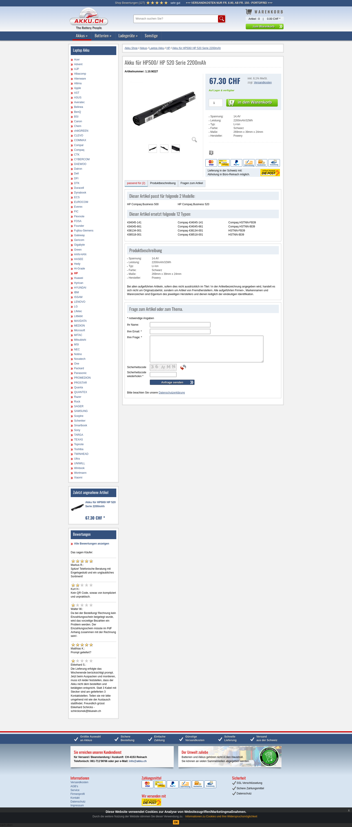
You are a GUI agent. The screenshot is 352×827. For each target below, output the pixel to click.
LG (76, 306)
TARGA (78, 434)
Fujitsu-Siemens (83, 230)
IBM (76, 292)
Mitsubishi (80, 339)
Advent (78, 64)
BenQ (77, 111)
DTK (76, 183)
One (76, 363)
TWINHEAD (81, 454)
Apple (77, 88)
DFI (76, 178)
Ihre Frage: (134, 337)
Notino (78, 354)
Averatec (79, 102)
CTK (76, 154)
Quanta (78, 387)
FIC (76, 211)
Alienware (80, 78)
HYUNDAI (80, 287)
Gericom (79, 240)
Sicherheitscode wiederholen (136, 374)
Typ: (213, 124)
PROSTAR (80, 382)
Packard (79, 368)
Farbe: (214, 128)
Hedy (77, 263)
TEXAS (78, 439)
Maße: (214, 131)
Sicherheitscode (136, 367)
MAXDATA (80, 320)
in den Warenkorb (255, 102)
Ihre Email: (134, 331)
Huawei (78, 278)
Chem (77, 126)
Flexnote (79, 216)
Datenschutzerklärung (172, 392)
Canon (78, 121)
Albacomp (80, 73)
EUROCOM (81, 202)
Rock (77, 401)
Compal (78, 145)
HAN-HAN (80, 254)
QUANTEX (80, 392)
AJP (76, 69)
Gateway (79, 235)
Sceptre (78, 416)
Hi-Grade (79, 268)
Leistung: (215, 120)
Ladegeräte (128, 35)
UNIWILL (79, 463)
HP (76, 273)
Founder (79, 225)
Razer (77, 396)
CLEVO (78, 135)
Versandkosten (263, 82)
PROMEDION (82, 377)
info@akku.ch (138, 761)
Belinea (78, 107)
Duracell (79, 187)
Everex (78, 206)
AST (76, 92)
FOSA (77, 221)
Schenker (80, 420)
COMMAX (80, 140)
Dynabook (80, 192)
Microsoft (79, 330)
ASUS (77, 97)
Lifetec (78, 311)
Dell (76, 173)
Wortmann (80, 472)
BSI (76, 116)
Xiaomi (78, 477)
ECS (77, 197)
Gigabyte (79, 244)
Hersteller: (216, 135)
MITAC (78, 335)
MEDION (79, 325)
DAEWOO (80, 164)
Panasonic (80, 373)
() (130, 2)
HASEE (78, 259)
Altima (77, 83)
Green (77, 249)
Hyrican (78, 283)
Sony (77, 430)
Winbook (79, 468)
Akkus (82, 35)
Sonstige (151, 35)
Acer (77, 59)
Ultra (77, 458)
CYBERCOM (82, 159)
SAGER (79, 406)
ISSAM (78, 297)
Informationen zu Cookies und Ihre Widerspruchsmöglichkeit (221, 816)
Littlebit (78, 316)
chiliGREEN (81, 130)
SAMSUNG (81, 411)
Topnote (79, 444)
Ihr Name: (133, 324)
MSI (76, 344)
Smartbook (80, 425)
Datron (78, 168)
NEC (77, 349)
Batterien (103, 35)
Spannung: (216, 116)
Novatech (80, 358)
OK (176, 822)
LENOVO (79, 301)
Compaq (79, 149)
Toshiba (78, 449)
